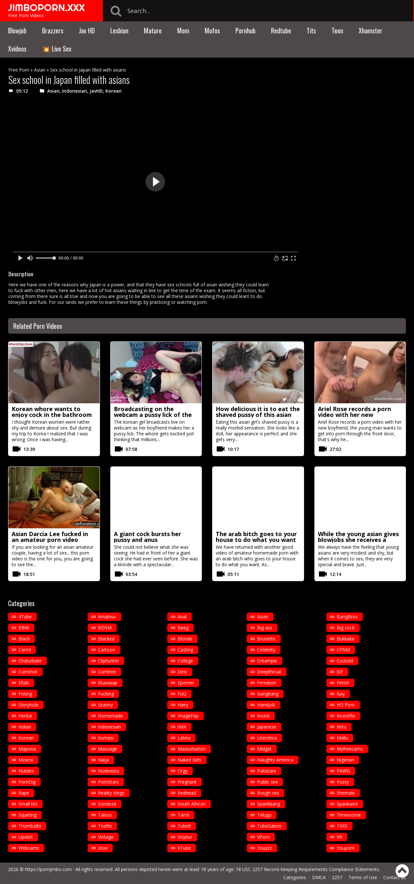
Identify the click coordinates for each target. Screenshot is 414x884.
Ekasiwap (107, 683)
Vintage (106, 837)
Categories (294, 877)
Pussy (343, 782)
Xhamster (370, 30)
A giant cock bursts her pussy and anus (147, 537)
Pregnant (187, 782)
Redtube (281, 30)
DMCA (319, 877)
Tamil (183, 815)
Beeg (183, 628)
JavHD (96, 91)
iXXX (182, 727)
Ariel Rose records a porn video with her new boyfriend (354, 414)
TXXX (342, 826)
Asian (39, 70)
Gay (341, 694)
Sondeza (107, 804)
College (185, 661)
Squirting (27, 815)
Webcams (28, 848)
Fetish (343, 683)
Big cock (345, 628)
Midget (264, 749)
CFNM (343, 650)
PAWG (343, 771)
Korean (113, 91)
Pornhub (245, 30)
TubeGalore (269, 826)
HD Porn (346, 705)
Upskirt (25, 837)
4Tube (25, 617)
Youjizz (264, 848)
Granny (105, 705)
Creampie (267, 661)
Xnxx (103, 848)
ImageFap (188, 716)
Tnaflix (105, 826)
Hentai (25, 716)
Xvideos (17, 48)
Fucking (106, 694)
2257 (337, 877)
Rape (23, 793)
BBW (23, 628)
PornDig (27, 782)
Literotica (267, 738)
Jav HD (87, 30)
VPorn (263, 837)
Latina (184, 738)
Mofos (212, 30)
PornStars (108, 782)
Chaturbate (30, 661)
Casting (185, 650)
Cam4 (24, 650)
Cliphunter (108, 661)
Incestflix (346, 716)
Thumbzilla (29, 826)
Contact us (394, 877)
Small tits (28, 804)
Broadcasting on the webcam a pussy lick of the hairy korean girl (153, 414)
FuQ (182, 694)
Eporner (186, 683)
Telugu (264, 815)
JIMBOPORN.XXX (46, 7)
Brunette (266, 639)
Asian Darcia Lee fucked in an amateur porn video (50, 537)
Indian (24, 727)
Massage (107, 749)
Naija (103, 760)
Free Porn (18, 70)
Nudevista (108, 771)
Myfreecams (350, 749)
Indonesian (74, 91)
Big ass (264, 628)
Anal (182, 617)
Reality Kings (111, 793)
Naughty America (275, 760)
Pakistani (266, 771)
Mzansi (25, 760)
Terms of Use (362, 877)
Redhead (187, 793)
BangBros (347, 617)
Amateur (107, 617)
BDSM (105, 628)
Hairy (183, 705)
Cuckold (345, 661)
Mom (183, 30)
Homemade (110, 716)
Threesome (349, 815)
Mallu (342, 738)
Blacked (106, 639)
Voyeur (185, 837)
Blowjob (17, 30)
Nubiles (26, 771)
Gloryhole (28, 705)
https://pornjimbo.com (48, 869)
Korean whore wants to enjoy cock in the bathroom (52, 412)
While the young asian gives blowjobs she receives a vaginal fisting (358, 539)
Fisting (25, 694)
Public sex (267, 782)
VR (339, 837)
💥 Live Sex (56, 48)
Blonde (185, 639)
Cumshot (28, 672)
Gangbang (267, 694)
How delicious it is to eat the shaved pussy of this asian (258, 412)
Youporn (345, 848)
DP (340, 672)
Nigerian (345, 760)
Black (24, 639)
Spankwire (347, 804)
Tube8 (184, 826)
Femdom (266, 683)
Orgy (183, 771)
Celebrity (266, 650)
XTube (184, 848)
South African (192, 804)
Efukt (23, 683)
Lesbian (119, 30)
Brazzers (52, 30)
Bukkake (345, 639)
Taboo (105, 815)
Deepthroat (269, 672)
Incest (263, 716)
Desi (182, 672)
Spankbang (268, 804)
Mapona (27, 749)
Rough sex (268, 793)
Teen (337, 30)
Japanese (266, 727)
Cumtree (107, 672)
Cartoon (106, 650)
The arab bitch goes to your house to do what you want (256, 537)
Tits (311, 30)
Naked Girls (190, 760)
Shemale (346, 793)
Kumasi (106, 738)
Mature (153, 30)
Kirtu (341, 727)
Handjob (266, 705)
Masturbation (192, 749)
